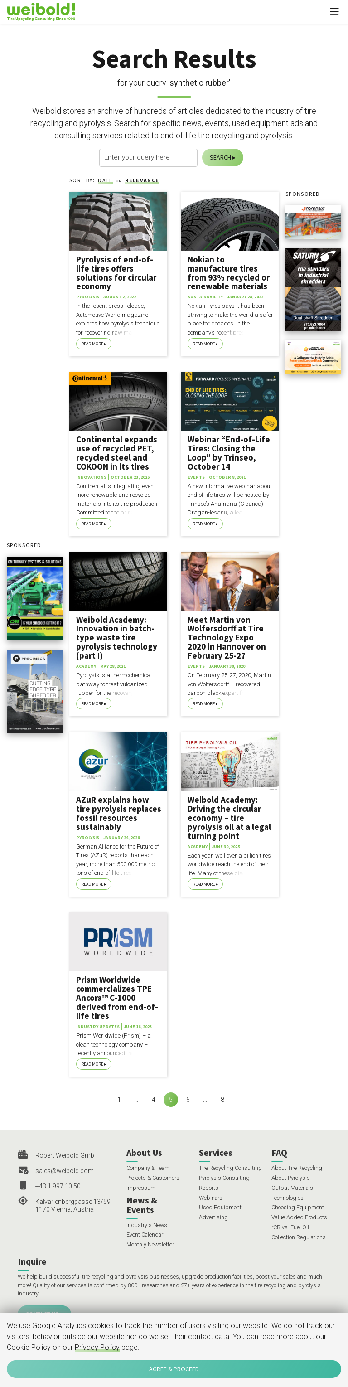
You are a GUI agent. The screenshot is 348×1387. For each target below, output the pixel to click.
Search (220, 157)
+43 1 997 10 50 (58, 1186)
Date (105, 180)
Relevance (142, 180)
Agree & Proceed (174, 1369)
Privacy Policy (97, 1347)
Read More (92, 344)
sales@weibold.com (64, 1170)
